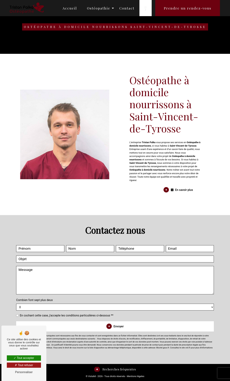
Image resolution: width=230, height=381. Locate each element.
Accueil (69, 8)
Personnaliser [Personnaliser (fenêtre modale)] (24, 372)
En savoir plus (182, 190)
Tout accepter (24, 357)
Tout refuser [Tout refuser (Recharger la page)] (24, 365)
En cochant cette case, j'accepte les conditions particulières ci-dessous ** (66, 315)
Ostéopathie (97, 8)
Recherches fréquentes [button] (119, 369)
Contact (126, 8)
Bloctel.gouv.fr (162, 348)
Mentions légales (135, 376)
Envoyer (119, 326)
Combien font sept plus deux (34, 300)
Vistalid (92, 376)
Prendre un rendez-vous (187, 8)
